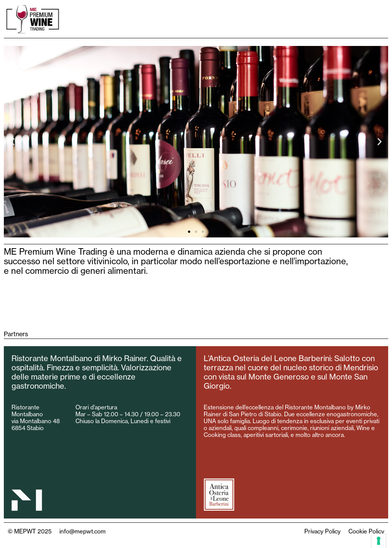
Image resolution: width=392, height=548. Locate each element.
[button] (12, 141)
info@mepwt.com (82, 531)
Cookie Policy (366, 531)
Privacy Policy (322, 531)
